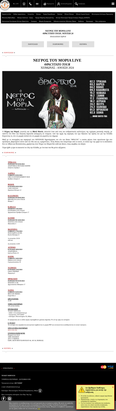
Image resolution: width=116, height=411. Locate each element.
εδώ (39, 408)
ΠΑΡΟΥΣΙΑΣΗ (33, 44)
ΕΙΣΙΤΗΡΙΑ (83, 44)
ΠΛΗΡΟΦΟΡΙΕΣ (58, 44)
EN (17, 4)
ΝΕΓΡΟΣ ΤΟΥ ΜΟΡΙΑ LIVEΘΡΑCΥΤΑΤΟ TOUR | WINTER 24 (58, 32)
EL (14, 4)
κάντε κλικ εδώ (12, 330)
